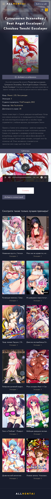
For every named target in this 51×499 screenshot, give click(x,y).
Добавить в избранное (25, 77)
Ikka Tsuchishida (17, 105)
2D (15, 95)
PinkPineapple (25, 102)
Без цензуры (22, 95)
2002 (33, 102)
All (16, 4)
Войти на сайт (41, 4)
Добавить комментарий (13, 197)
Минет (10, 95)
